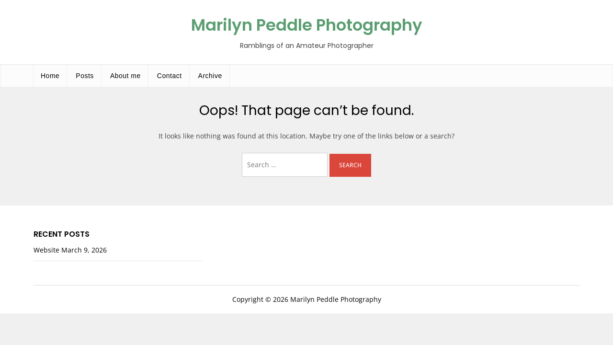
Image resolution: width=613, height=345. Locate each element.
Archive (210, 76)
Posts (85, 76)
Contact (169, 76)
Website (46, 249)
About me (125, 76)
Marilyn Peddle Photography (306, 24)
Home (50, 76)
